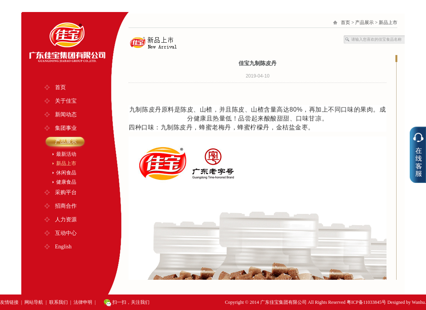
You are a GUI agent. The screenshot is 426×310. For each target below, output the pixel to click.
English (63, 247)
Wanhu (418, 302)
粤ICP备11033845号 (366, 302)
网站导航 (33, 302)
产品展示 (66, 142)
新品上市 (66, 163)
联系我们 (58, 302)
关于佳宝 (66, 101)
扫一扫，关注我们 (126, 303)
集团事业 (66, 128)
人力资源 (66, 219)
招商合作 (66, 206)
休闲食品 (66, 173)
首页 (60, 87)
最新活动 (66, 154)
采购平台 (66, 192)
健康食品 (66, 182)
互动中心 (66, 233)
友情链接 (9, 302)
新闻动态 (66, 114)
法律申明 (83, 302)
